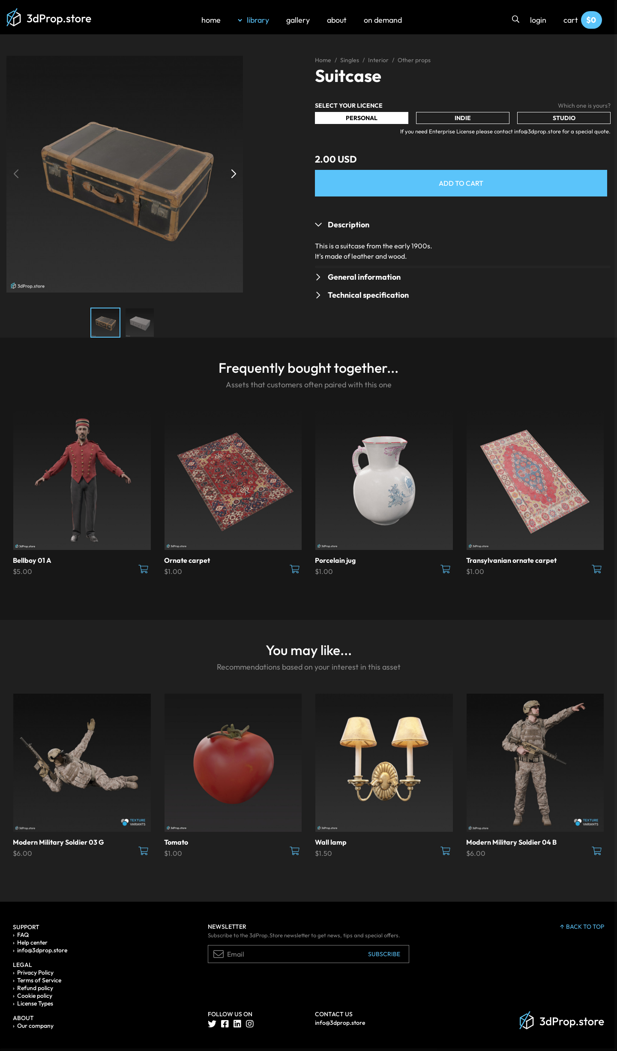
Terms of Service (39, 980)
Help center (32, 942)
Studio (564, 118)
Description (348, 225)
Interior (378, 60)
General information (364, 277)
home (211, 20)
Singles (349, 60)
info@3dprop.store (42, 950)
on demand (383, 20)
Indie (463, 118)
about (337, 20)
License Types (35, 1003)
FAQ (23, 935)
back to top (582, 926)
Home (323, 60)
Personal (361, 118)
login (538, 20)
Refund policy (35, 988)
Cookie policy (34, 996)
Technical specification (368, 295)
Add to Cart (461, 183)
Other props (414, 60)
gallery (298, 20)
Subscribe (384, 954)
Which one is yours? (584, 105)
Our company (35, 1026)
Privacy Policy (35, 972)
